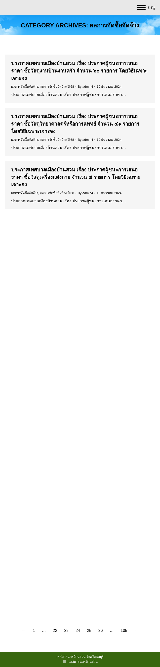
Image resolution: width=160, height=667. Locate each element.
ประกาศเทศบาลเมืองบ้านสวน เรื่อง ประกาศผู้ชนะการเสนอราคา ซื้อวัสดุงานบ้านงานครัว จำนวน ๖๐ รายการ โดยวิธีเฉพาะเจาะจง (79, 71)
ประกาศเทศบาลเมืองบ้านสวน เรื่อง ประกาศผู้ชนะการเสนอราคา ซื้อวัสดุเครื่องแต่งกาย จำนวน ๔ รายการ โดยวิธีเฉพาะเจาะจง (75, 177)
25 (89, 630)
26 (100, 630)
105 (124, 630)
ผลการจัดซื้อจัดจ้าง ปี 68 (57, 86)
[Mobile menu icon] (146, 7)
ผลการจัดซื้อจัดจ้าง (24, 86)
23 (66, 630)
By (85, 86)
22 (55, 630)
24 (78, 630)
